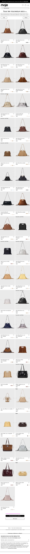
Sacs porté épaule (15, 14)
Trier (4, 17)
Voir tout (15, 518)
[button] (22, 5)
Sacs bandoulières (5, 14)
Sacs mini (22, 14)
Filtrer (26, 17)
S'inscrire (28, 540)
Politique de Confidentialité (15, 545)
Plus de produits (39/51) (15, 515)
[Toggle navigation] (28, 5)
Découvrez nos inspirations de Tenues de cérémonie (15, 1)
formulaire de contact (12, 548)
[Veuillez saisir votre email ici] (15, 540)
